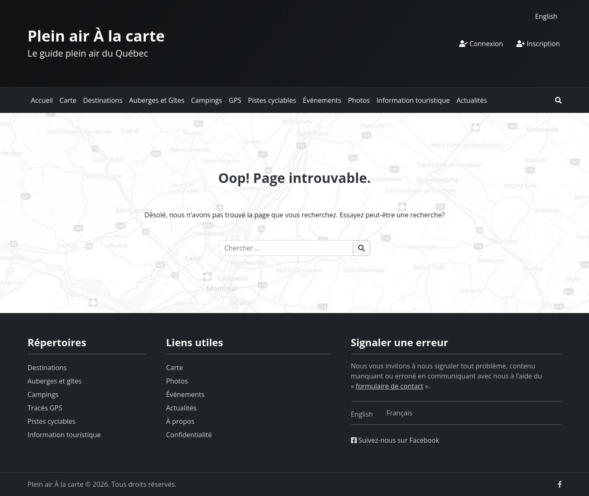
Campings (206, 100)
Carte (68, 100)
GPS (235, 100)
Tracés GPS (45, 407)
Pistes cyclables (272, 100)
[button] (558, 100)
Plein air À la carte (96, 36)
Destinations (102, 100)
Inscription (538, 43)
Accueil (42, 100)
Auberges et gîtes (55, 381)
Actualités (471, 100)
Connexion (481, 43)
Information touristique (413, 100)
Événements (322, 100)
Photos (359, 100)
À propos (180, 421)
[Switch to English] (546, 16)
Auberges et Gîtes (157, 100)
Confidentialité (189, 434)
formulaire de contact (390, 386)
